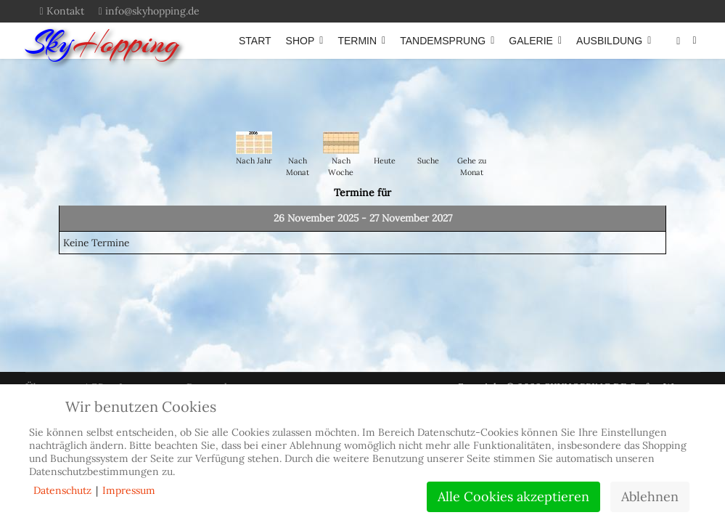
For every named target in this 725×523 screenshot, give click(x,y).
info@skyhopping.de (152, 10)
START (255, 40)
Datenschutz (62, 490)
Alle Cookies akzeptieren (513, 496)
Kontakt (65, 10)
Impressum (128, 490)
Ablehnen (650, 496)
